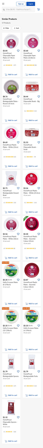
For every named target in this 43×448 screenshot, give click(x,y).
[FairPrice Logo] (10, 4)
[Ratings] (10, 65)
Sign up (21, 4)
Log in (31, 4)
